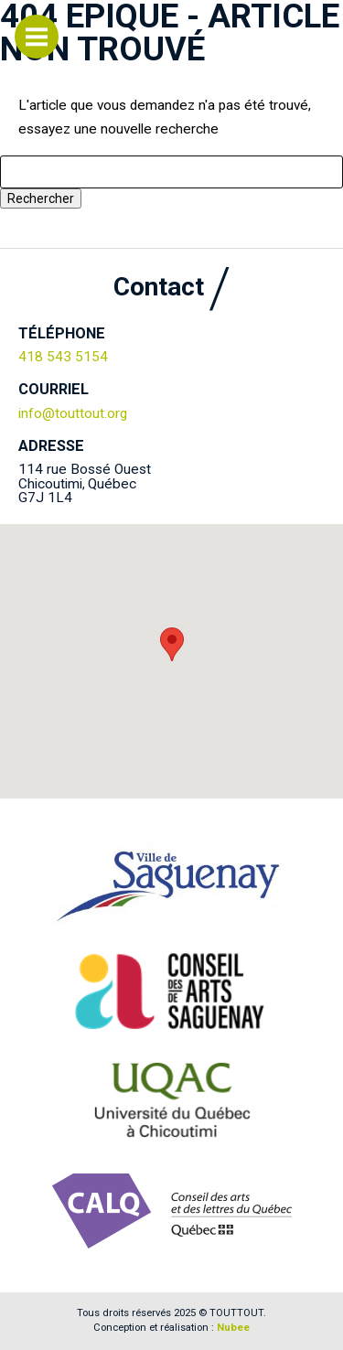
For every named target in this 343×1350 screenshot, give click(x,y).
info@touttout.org (72, 413)
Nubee (233, 1328)
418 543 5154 (63, 356)
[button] (172, 644)
